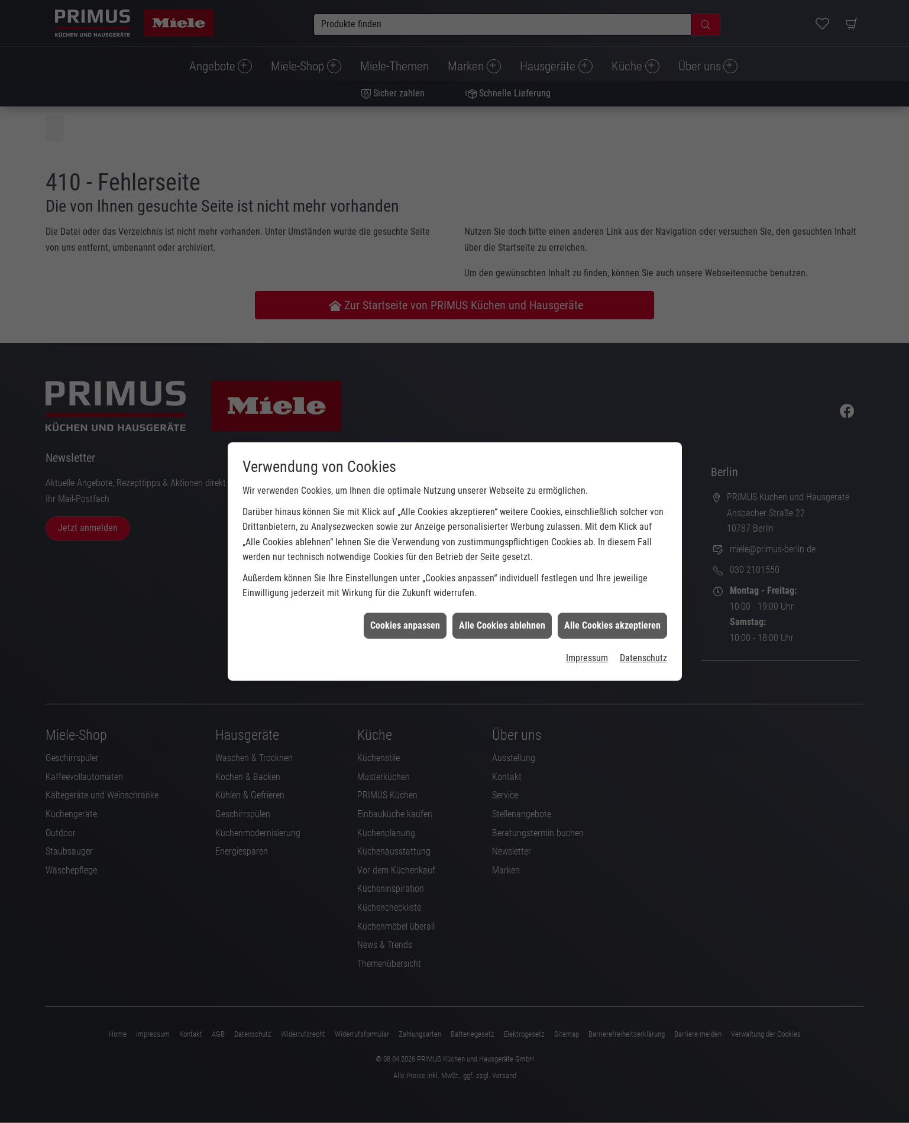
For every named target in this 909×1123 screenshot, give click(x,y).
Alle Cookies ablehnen (502, 606)
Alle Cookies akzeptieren (612, 606)
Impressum (587, 639)
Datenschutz (643, 639)
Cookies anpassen (405, 606)
